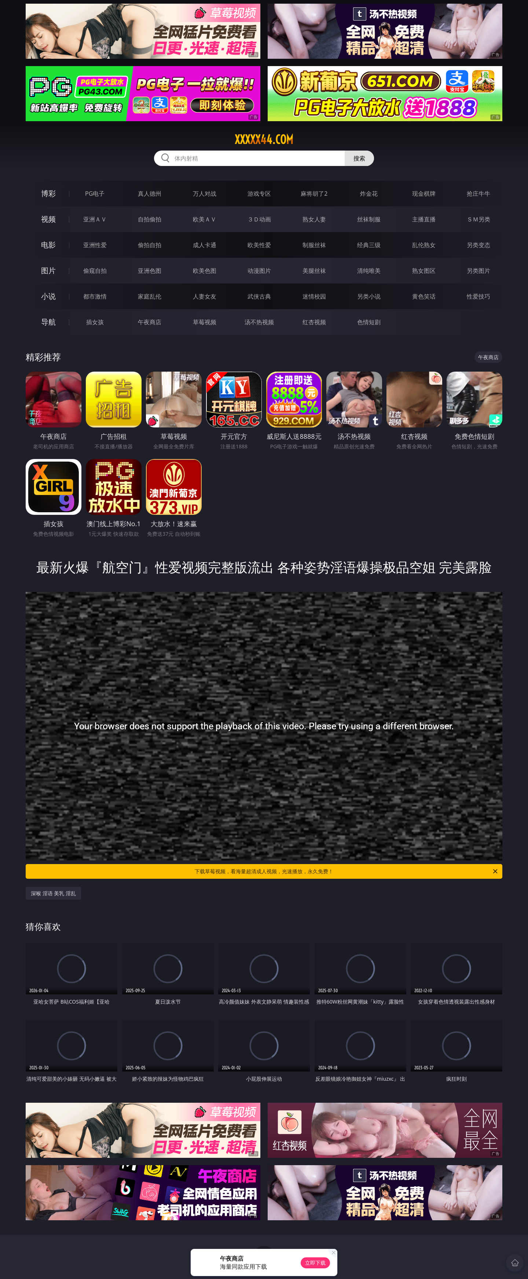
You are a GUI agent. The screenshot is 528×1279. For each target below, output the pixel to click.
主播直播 (424, 219)
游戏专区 (259, 193)
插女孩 (95, 322)
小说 (48, 296)
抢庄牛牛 (478, 193)
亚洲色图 (149, 271)
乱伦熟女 (424, 245)
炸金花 (369, 193)
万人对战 (204, 193)
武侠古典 (259, 296)
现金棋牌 (424, 193)
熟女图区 (424, 271)
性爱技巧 (478, 296)
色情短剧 (369, 322)
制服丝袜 (314, 245)
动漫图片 (259, 271)
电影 (48, 245)
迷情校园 (314, 296)
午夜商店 (149, 322)
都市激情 (95, 296)
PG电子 (94, 193)
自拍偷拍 (149, 219)
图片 (48, 270)
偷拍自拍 (149, 245)
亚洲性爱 (95, 245)
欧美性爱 (259, 245)
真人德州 (149, 193)
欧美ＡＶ (204, 219)
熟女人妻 (314, 219)
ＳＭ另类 (478, 219)
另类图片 (478, 271)
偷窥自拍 (95, 271)
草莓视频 (204, 322)
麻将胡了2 (314, 193)
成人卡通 (204, 245)
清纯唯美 (369, 271)
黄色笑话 (424, 296)
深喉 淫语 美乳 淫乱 (53, 893)
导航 (48, 322)
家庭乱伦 (149, 296)
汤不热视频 (259, 322)
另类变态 (478, 245)
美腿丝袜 (314, 271)
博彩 (48, 193)
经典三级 (369, 245)
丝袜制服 (369, 219)
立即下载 (315, 1262)
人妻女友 (204, 296)
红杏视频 (314, 322)
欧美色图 (204, 271)
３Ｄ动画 (259, 219)
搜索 (359, 158)
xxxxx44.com (264, 139)
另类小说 (369, 296)
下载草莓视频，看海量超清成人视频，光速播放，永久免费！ (347, 871)
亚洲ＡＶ (95, 219)
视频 (48, 219)
